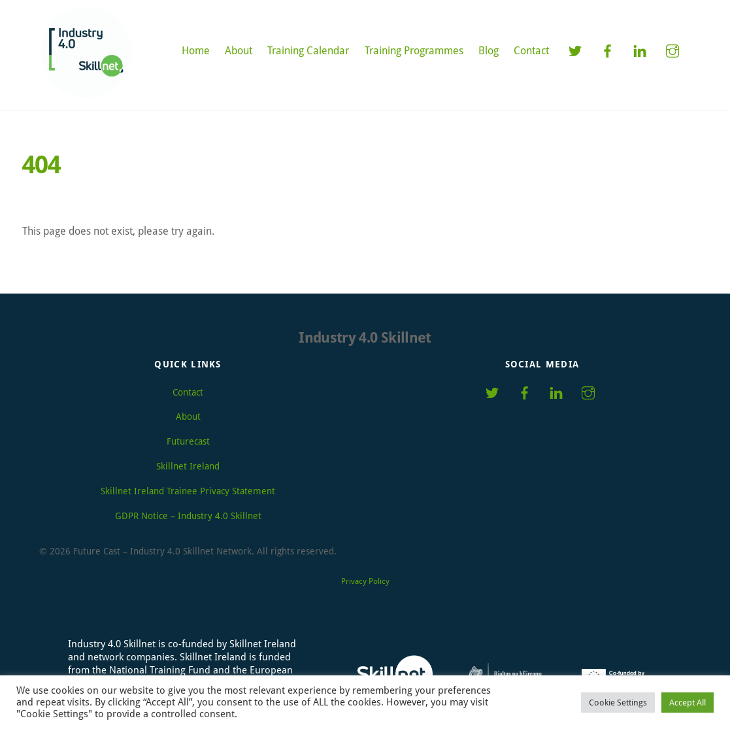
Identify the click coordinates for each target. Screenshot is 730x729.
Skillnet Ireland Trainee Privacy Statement (188, 491)
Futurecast (188, 441)
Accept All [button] (687, 702)
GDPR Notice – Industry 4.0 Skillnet (188, 516)
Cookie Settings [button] (618, 702)
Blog (488, 50)
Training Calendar (308, 50)
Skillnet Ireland (188, 466)
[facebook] (607, 50)
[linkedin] (640, 50)
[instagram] (672, 50)
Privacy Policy (365, 581)
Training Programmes (414, 50)
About (238, 50)
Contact (531, 50)
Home (196, 50)
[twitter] (574, 50)
